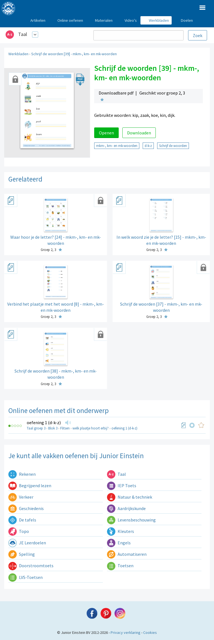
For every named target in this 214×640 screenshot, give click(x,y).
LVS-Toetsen (25, 577)
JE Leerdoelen (27, 542)
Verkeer (20, 497)
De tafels (22, 520)
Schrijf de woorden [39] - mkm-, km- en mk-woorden (74, 53)
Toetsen (120, 565)
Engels (119, 542)
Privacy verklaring (125, 632)
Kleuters (120, 531)
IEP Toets (121, 485)
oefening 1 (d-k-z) (44, 422)
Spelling (21, 554)
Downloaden (139, 133)
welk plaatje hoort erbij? (90, 428)
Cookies (150, 632)
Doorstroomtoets (31, 565)
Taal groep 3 (36, 428)
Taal (22, 34)
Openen (106, 133)
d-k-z (148, 145)
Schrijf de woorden (173, 145)
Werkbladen (18, 53)
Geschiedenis (26, 508)
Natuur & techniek (129, 497)
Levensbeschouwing (131, 520)
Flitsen (65, 428)
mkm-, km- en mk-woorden (116, 145)
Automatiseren (127, 554)
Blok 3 (52, 428)
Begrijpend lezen (29, 485)
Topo (18, 531)
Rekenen (22, 474)
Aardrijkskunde (126, 508)
